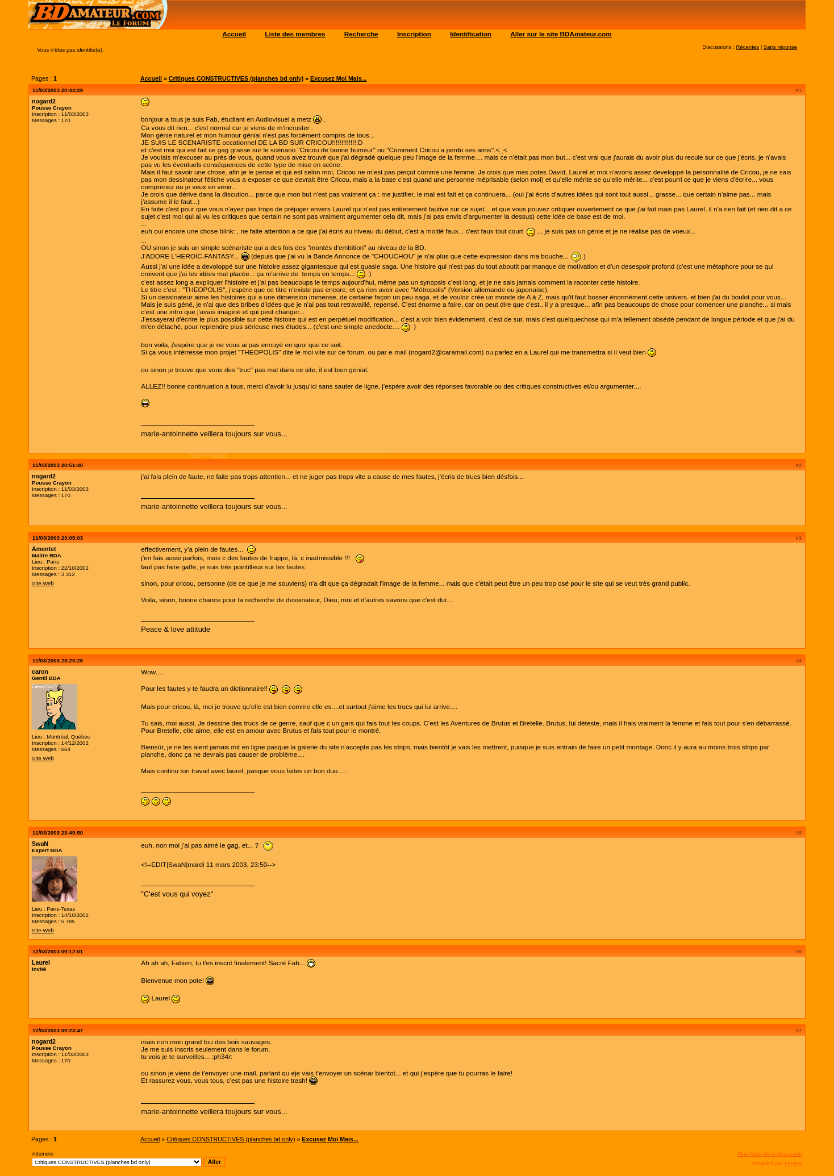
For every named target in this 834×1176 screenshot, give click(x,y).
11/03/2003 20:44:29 (57, 90)
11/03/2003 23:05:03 (57, 538)
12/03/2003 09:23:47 (57, 1030)
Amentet (44, 548)
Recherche (361, 33)
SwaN (40, 843)
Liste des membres (295, 33)
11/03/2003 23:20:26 (57, 660)
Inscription (414, 33)
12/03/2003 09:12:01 (57, 951)
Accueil (234, 33)
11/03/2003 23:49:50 (57, 832)
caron (40, 671)
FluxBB (793, 1163)
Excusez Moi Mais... (338, 78)
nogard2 (44, 101)
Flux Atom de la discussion (769, 1153)
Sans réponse (780, 47)
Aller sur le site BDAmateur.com (560, 33)
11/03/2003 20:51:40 (57, 465)
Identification (470, 33)
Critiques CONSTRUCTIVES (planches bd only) (236, 78)
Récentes (747, 47)
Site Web (43, 583)
